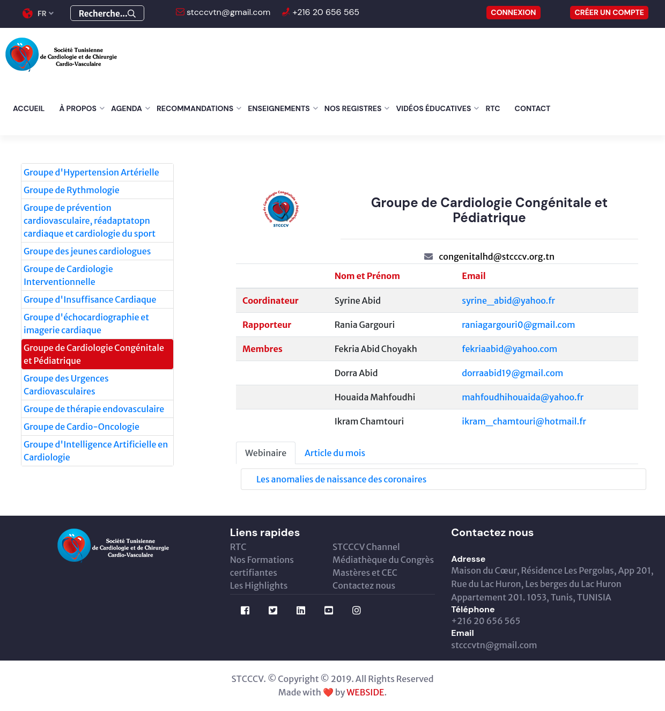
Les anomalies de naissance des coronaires (341, 479)
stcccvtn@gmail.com (227, 12)
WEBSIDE (365, 692)
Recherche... (107, 14)
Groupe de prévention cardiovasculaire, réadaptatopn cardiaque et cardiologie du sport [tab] (90, 220)
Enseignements (279, 108)
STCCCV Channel (366, 546)
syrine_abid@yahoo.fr (508, 300)
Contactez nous (363, 585)
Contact (533, 108)
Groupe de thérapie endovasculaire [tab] (94, 409)
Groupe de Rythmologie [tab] (72, 190)
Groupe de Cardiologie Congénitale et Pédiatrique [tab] (94, 354)
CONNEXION (513, 12)
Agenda (126, 108)
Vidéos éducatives (433, 108)
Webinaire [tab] (265, 453)
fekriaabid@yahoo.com (509, 348)
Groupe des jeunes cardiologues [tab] (87, 251)
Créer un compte (609, 12)
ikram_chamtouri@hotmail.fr (524, 421)
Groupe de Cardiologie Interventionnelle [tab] (68, 275)
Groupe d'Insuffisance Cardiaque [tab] (90, 299)
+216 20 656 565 (324, 12)
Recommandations (195, 108)
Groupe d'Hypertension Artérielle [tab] (91, 172)
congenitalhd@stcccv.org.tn (497, 256)
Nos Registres (353, 108)
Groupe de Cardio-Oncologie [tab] (81, 426)
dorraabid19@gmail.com (512, 373)
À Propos (78, 108)
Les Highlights (259, 585)
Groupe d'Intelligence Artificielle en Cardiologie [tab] (96, 451)
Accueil (29, 108)
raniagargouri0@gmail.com (518, 324)
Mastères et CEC (364, 572)
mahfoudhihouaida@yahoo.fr (522, 397)
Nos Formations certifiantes (262, 566)
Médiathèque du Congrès (383, 559)
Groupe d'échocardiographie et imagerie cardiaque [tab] (86, 323)
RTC (492, 108)
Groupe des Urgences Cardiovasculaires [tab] (66, 385)
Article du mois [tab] (335, 453)
